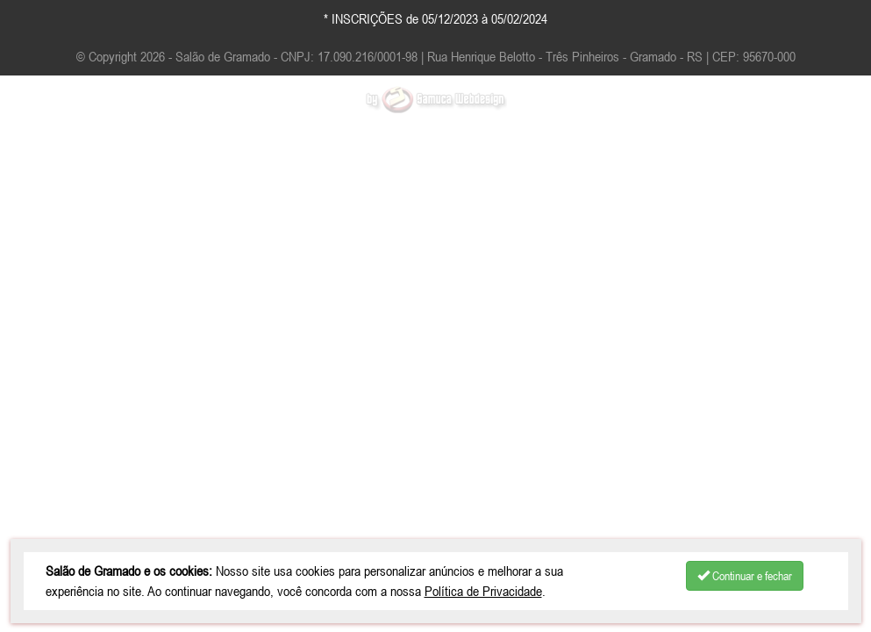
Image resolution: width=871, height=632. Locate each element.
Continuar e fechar (744, 576)
